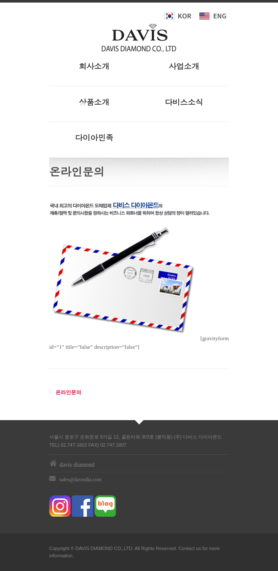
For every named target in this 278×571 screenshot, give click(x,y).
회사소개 (94, 66)
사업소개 (184, 66)
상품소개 (94, 102)
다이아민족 (94, 137)
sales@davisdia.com (80, 480)
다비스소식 (184, 102)
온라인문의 (68, 392)
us (198, 548)
